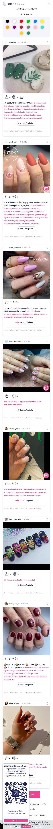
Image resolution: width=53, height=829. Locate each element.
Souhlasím (26, 827)
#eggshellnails (19, 112)
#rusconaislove (41, 314)
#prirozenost (26, 495)
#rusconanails (24, 208)
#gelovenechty (26, 402)
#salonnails (8, 112)
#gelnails (30, 214)
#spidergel (36, 495)
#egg (35, 112)
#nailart (41, 106)
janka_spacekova (15, 248)
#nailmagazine (27, 211)
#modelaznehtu (10, 109)
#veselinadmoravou (33, 115)
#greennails (19, 106)
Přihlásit (39, 131)
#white (17, 764)
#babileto (41, 205)
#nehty (37, 217)
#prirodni (17, 495)
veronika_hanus (14, 429)
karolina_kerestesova (15, 703)
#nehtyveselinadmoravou (14, 115)
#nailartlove (9, 404)
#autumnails (39, 211)
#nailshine (34, 106)
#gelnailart (28, 109)
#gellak (37, 767)
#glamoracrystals (11, 670)
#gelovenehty (41, 676)
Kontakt (32, 809)
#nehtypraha (9, 679)
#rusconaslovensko (25, 317)
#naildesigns (9, 767)
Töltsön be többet (26, 794)
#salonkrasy (20, 220)
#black (11, 764)
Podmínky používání (32, 804)
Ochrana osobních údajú (13, 804)
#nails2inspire (35, 311)
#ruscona (37, 103)
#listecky (22, 214)
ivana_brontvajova (15, 341)
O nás (44, 804)
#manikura (26, 223)
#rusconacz (26, 118)
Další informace (37, 827)
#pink (6, 764)
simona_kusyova (15, 519)
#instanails (8, 314)
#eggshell (29, 112)
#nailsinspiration (32, 492)
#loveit (21, 767)
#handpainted (29, 580)
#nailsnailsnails (10, 489)
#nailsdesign (9, 106)
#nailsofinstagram (11, 676)
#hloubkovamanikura (12, 223)
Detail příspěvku (25, 123)
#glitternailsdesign (28, 764)
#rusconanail (9, 211)
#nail (27, 311)
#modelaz (30, 217)
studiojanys (13, 42)
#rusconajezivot (10, 317)
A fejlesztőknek (21, 809)
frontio (42, 815)
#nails (44, 103)
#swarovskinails (24, 670)
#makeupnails (9, 492)
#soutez (7, 208)
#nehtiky (44, 217)
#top (16, 767)
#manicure (35, 223)
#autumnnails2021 (11, 214)
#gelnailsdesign (39, 109)
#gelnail (20, 109)
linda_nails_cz (14, 604)
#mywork (39, 764)
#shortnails (8, 495)
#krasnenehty (9, 220)
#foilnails (18, 404)
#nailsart (40, 670)
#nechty (20, 489)
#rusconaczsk (36, 118)
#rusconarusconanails (13, 118)
